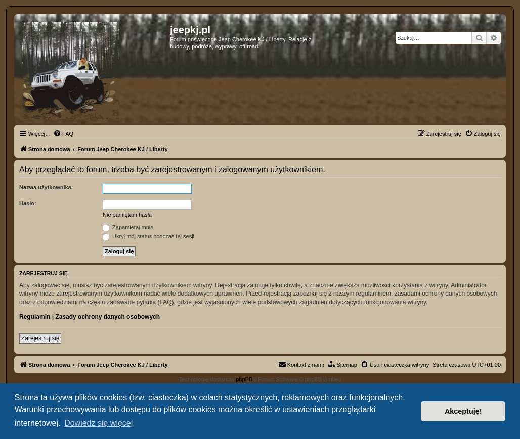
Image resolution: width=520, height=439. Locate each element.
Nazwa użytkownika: (46, 187)
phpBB (244, 379)
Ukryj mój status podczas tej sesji (148, 236)
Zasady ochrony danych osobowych (107, 316)
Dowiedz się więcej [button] (98, 423)
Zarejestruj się (40, 338)
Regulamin (34, 316)
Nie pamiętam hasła (127, 215)
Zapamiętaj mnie (128, 227)
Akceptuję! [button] (463, 411)
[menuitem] (63, 134)
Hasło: (27, 203)
